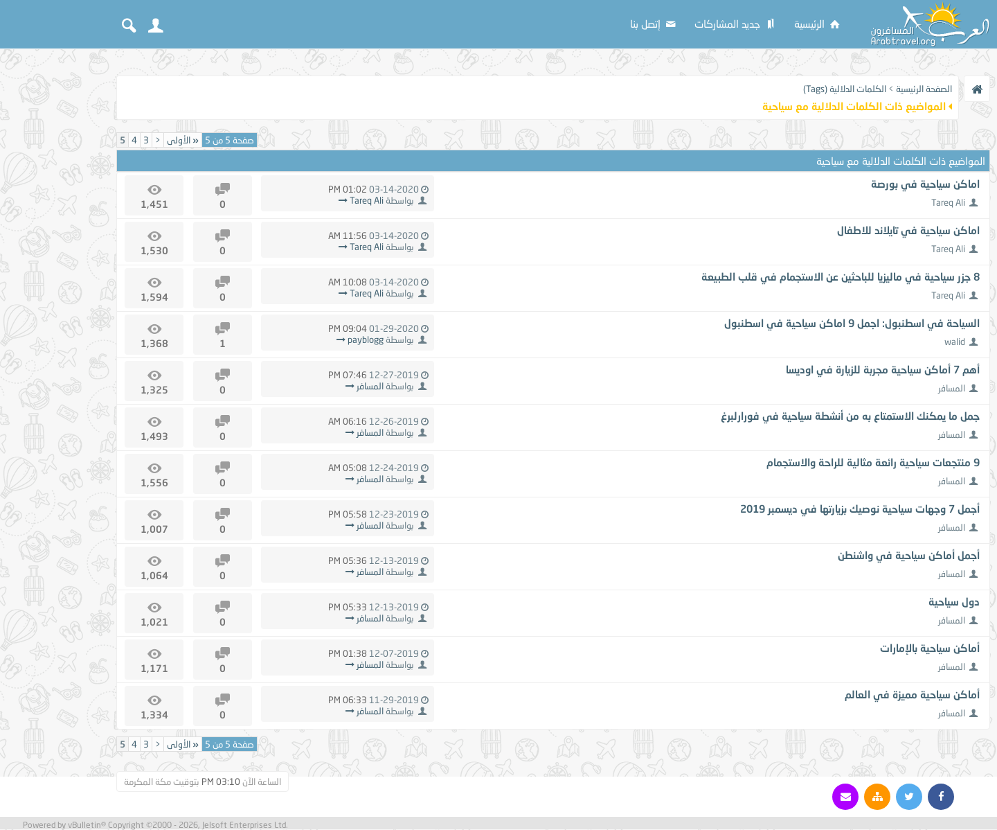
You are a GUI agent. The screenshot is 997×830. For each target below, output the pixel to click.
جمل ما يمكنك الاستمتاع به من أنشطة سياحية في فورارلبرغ (850, 415)
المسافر (951, 388)
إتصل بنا (654, 23)
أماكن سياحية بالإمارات (930, 648)
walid (954, 341)
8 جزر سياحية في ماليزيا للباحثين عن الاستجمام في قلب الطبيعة (840, 276)
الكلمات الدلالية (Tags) (844, 88)
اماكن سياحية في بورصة (925, 183)
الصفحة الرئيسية (924, 88)
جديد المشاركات (736, 23)
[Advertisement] (55, 265)
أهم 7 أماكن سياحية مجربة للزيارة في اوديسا (883, 369)
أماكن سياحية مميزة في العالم (912, 694)
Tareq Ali (948, 202)
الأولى (183, 139)
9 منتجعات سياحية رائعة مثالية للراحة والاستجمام (873, 462)
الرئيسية (818, 23)
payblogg (366, 339)
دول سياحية (954, 601)
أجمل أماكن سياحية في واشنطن (909, 555)
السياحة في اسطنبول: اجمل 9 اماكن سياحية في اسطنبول (852, 323)
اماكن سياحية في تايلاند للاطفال (908, 230)
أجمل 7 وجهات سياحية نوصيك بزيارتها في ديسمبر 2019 (860, 508)
